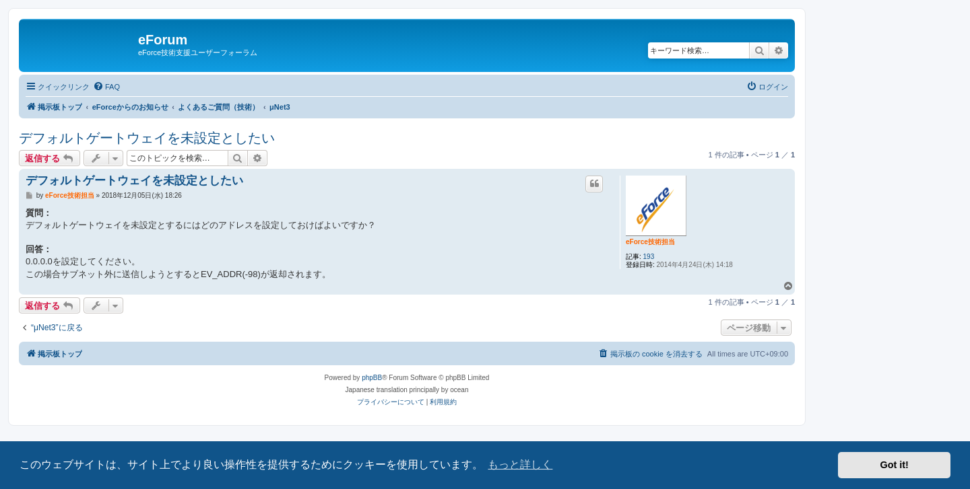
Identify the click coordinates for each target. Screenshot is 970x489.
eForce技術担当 (650, 242)
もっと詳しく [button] (520, 464)
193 (649, 256)
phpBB (372, 377)
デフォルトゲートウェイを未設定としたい (147, 137)
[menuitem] (106, 87)
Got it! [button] (894, 464)
